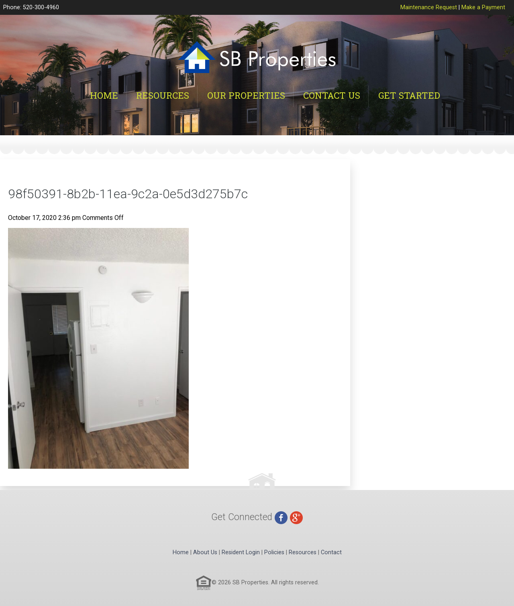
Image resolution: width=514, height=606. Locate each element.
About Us (205, 552)
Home (104, 95)
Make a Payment (483, 7)
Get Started (409, 95)
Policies (274, 552)
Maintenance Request (428, 7)
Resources (162, 95)
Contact (331, 552)
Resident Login (241, 552)
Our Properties (246, 95)
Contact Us (331, 95)
